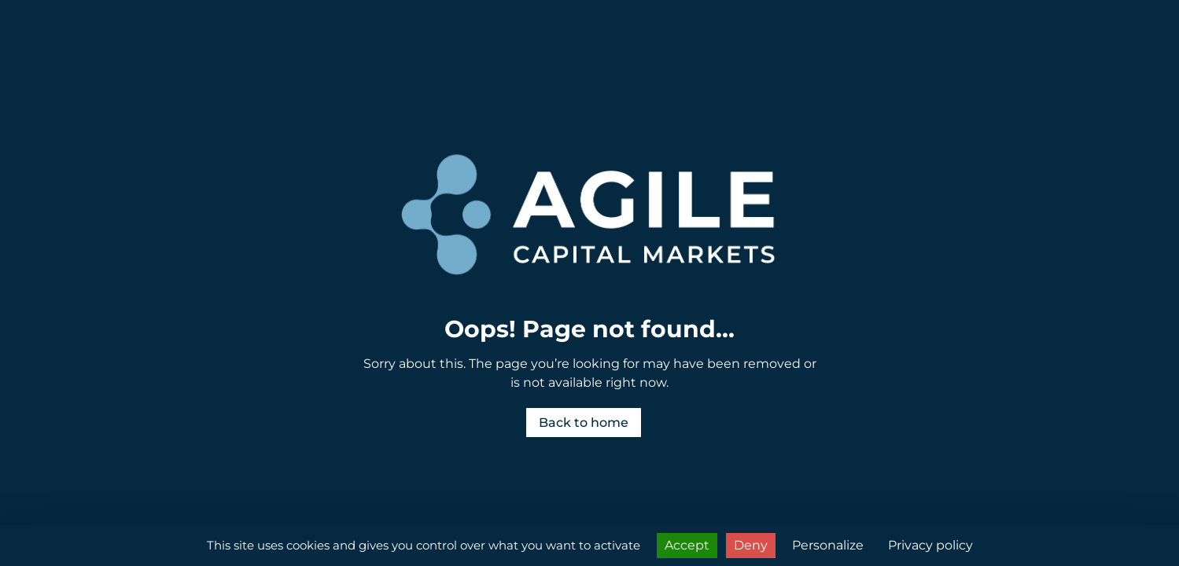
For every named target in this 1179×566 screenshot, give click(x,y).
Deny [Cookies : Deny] (751, 545)
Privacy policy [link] (930, 545)
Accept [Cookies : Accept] (687, 545)
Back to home (583, 422)
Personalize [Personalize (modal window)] (828, 545)
